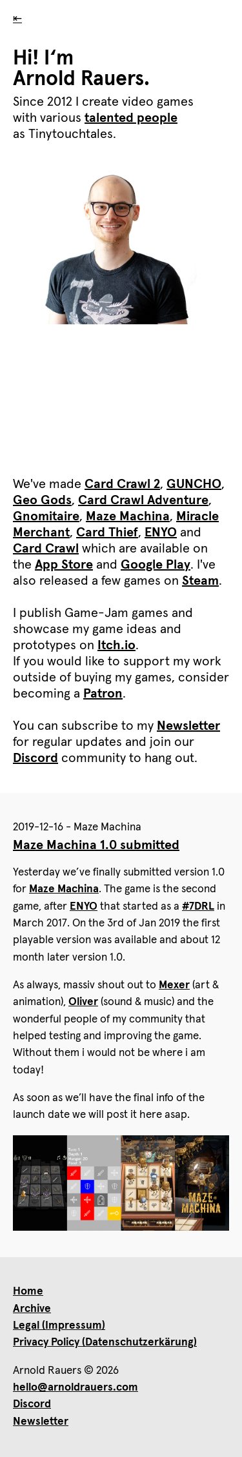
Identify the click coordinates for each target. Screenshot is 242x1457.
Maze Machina (128, 516)
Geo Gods (42, 500)
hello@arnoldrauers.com (75, 1387)
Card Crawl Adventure (143, 500)
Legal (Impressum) (59, 1325)
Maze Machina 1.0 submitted (96, 845)
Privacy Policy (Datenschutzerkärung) (105, 1342)
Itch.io (116, 645)
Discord (35, 758)
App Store (64, 564)
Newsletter (188, 725)
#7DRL (198, 906)
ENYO (161, 532)
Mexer (174, 985)
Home (28, 1291)
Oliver (83, 1002)
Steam (200, 580)
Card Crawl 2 (122, 484)
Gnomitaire (46, 516)
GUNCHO (193, 484)
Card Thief (107, 532)
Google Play (155, 564)
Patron (103, 693)
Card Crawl (46, 548)
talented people (131, 118)
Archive (32, 1309)
